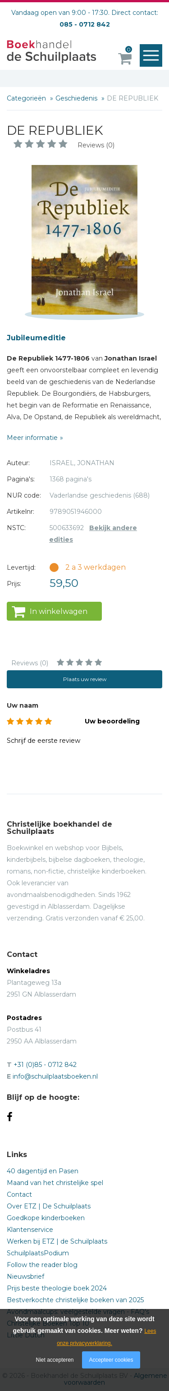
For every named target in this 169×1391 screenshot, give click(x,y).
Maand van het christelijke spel (55, 1183)
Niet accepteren (55, 1360)
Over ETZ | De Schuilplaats (49, 1206)
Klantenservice (30, 1230)
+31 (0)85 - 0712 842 (45, 1065)
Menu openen (153, 56)
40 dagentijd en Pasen (42, 1171)
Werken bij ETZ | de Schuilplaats (57, 1241)
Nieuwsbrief (25, 1276)
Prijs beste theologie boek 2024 (57, 1288)
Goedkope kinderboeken (46, 1218)
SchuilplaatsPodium (38, 1253)
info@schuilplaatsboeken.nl (55, 1076)
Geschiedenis (77, 98)
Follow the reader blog (42, 1265)
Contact (19, 1194)
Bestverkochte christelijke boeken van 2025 (75, 1300)
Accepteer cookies (111, 1360)
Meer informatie (32, 438)
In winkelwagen (58, 611)
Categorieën (27, 98)
